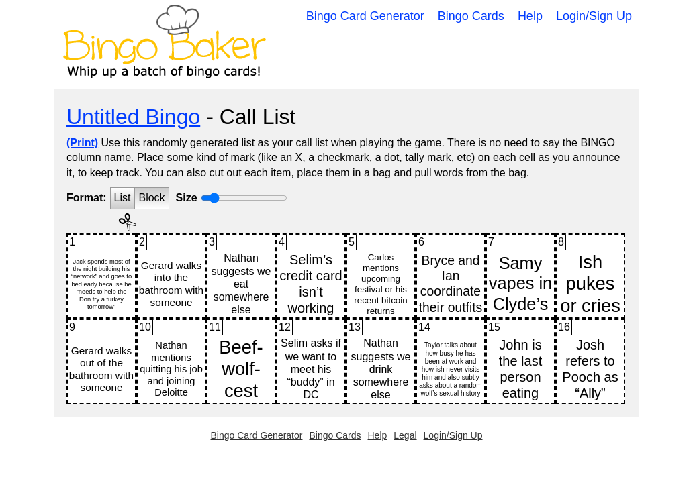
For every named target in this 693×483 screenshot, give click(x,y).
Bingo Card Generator (365, 16)
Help (530, 16)
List (122, 197)
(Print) (82, 142)
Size (186, 197)
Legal (405, 435)
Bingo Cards (471, 16)
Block (151, 197)
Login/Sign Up (594, 16)
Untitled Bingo (133, 117)
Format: (86, 197)
